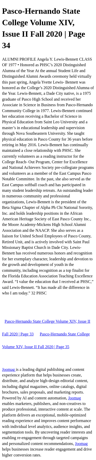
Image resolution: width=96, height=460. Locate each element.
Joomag (9, 369)
